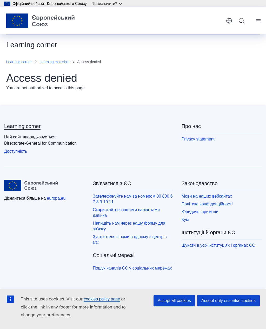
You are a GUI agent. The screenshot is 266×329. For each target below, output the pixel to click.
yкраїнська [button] (229, 21)
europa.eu (56, 198)
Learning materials (54, 62)
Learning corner (19, 62)
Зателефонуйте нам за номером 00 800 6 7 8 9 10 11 (132, 199)
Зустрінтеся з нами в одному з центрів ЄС (130, 239)
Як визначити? (106, 3)
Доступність (15, 151)
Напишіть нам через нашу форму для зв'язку (129, 226)
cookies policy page (102, 299)
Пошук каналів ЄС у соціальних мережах (132, 268)
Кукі (185, 219)
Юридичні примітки (200, 212)
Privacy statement (198, 139)
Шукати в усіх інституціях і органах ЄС (218, 245)
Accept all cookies (174, 300)
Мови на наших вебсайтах (207, 196)
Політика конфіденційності (207, 204)
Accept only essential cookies (228, 300)
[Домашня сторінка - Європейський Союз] (42, 21)
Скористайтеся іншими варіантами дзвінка (126, 212)
